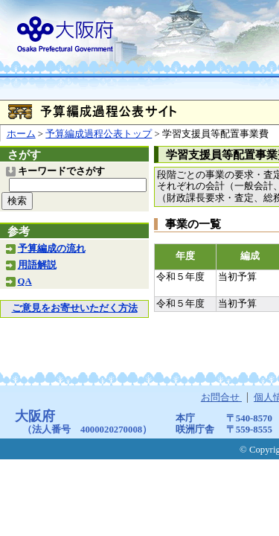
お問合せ (221, 397)
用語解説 (37, 265)
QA (25, 281)
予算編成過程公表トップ (98, 134)
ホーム (21, 134)
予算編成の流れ (52, 248)
